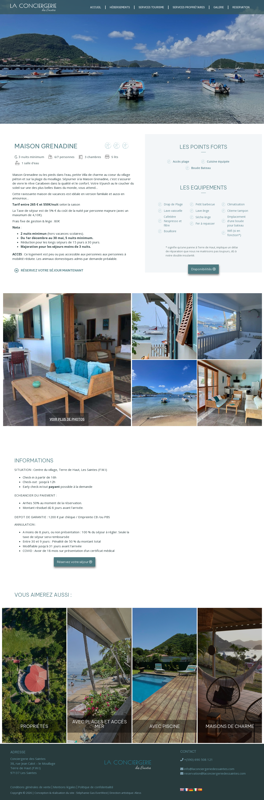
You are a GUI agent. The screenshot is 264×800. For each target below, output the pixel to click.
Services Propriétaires (189, 7)
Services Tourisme (151, 7)
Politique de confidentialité (95, 787)
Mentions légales (64, 787)
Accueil (95, 7)
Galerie (218, 7)
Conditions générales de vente (30, 787)
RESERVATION (241, 7)
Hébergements (120, 7)
